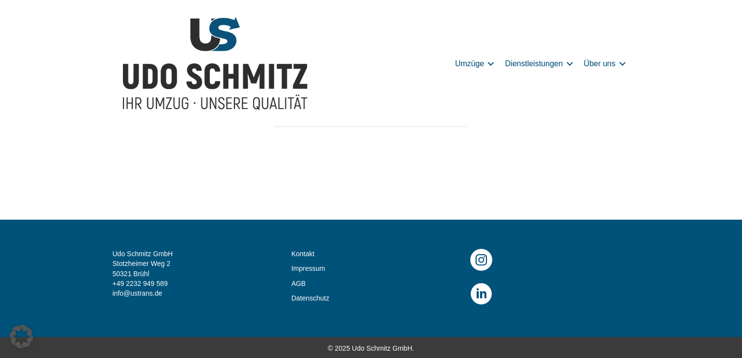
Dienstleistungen (533, 63)
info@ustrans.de (137, 293)
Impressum (308, 268)
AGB (298, 283)
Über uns (600, 63)
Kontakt (302, 254)
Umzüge (469, 63)
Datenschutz (310, 298)
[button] (491, 64)
